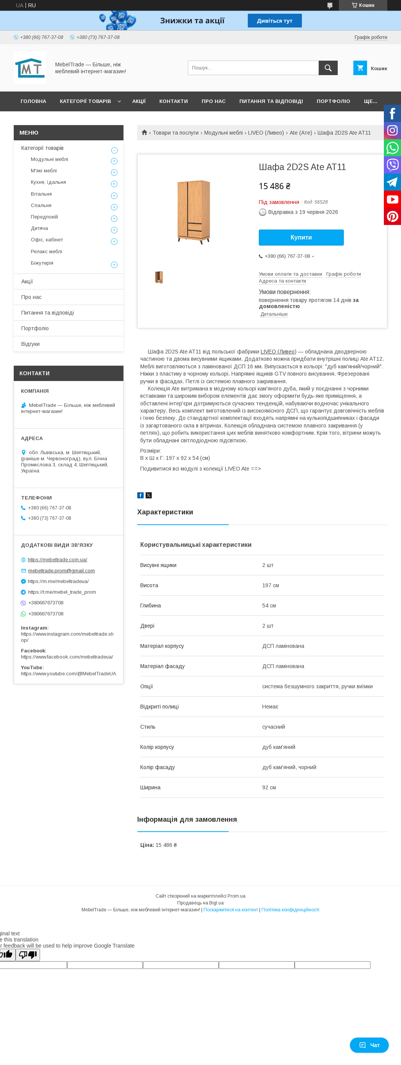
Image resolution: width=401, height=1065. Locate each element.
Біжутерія (42, 263)
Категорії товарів (85, 101)
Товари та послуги (175, 133)
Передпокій (44, 217)
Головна (33, 101)
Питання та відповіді (271, 101)
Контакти (173, 101)
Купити (301, 237)
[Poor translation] (28, 955)
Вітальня (41, 194)
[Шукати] (328, 68)
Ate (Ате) (301, 133)
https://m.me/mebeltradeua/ (58, 581)
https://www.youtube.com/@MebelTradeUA (68, 673)
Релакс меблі (46, 251)
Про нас (214, 101)
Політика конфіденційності (290, 909)
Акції (139, 101)
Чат (369, 1045)
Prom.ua (236, 896)
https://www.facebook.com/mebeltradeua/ (67, 657)
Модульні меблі (223, 133)
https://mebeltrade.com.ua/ (57, 559)
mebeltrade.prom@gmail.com (61, 570)
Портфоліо (333, 101)
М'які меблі (44, 170)
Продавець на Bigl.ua (200, 903)
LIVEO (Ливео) (266, 133)
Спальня (41, 205)
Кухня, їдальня (48, 182)
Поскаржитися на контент (231, 909)
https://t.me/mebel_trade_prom (62, 592)
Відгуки (30, 344)
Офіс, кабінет (47, 240)
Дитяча (39, 228)
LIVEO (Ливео (278, 352)
